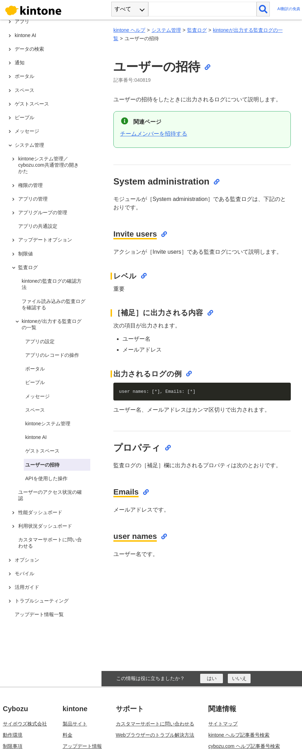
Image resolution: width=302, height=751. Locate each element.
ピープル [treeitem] (24, 117)
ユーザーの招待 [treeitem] (42, 465)
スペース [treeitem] (24, 90)
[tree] (52, 320)
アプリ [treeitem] (22, 21)
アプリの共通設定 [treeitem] (37, 226)
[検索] (263, 9)
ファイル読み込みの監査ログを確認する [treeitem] (53, 304)
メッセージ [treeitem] (27, 131)
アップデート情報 (82, 746)
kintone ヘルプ (129, 30)
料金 (67, 735)
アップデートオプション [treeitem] (45, 240)
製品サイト (75, 724)
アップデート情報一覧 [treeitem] (39, 614)
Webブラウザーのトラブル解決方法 (155, 735)
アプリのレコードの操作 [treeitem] (52, 355)
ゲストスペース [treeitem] (32, 104)
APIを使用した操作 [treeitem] (46, 478)
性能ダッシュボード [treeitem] (40, 512)
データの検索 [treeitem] (29, 49)
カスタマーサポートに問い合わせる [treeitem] (50, 543)
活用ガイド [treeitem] (27, 587)
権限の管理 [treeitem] (30, 185)
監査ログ (197, 30)
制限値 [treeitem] (25, 254)
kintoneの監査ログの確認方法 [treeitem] (52, 284)
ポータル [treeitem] (24, 76)
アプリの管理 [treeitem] (33, 199)
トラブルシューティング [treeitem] (42, 601)
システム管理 (166, 30)
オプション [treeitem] (27, 560)
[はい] (211, 678)
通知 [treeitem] (19, 62)
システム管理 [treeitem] (29, 145)
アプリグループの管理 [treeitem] (42, 212)
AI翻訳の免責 (288, 9)
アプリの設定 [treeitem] (40, 341)
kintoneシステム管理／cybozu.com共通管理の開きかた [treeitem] (48, 165)
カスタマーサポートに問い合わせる (155, 724)
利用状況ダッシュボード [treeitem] (45, 526)
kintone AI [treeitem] (25, 35)
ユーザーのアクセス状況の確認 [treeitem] (50, 495)
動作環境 (12, 735)
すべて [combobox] (122, 9)
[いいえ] (239, 678)
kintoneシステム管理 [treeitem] (47, 423)
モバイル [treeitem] (24, 573)
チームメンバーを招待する (153, 134)
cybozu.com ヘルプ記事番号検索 (244, 746)
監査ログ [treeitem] (28, 267)
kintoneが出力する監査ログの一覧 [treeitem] (52, 324)
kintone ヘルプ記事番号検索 (238, 735)
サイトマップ (223, 724)
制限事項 (12, 746)
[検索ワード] (202, 9)
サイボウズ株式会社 (25, 724)
